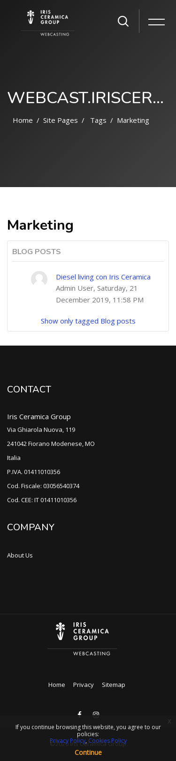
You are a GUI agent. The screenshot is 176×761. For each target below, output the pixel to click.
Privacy (83, 684)
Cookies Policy (107, 741)
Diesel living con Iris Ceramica (103, 276)
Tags (98, 120)
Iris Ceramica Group (39, 416)
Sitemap (113, 684)
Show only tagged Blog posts (88, 320)
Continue (88, 752)
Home (23, 120)
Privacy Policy (67, 741)
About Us (20, 555)
